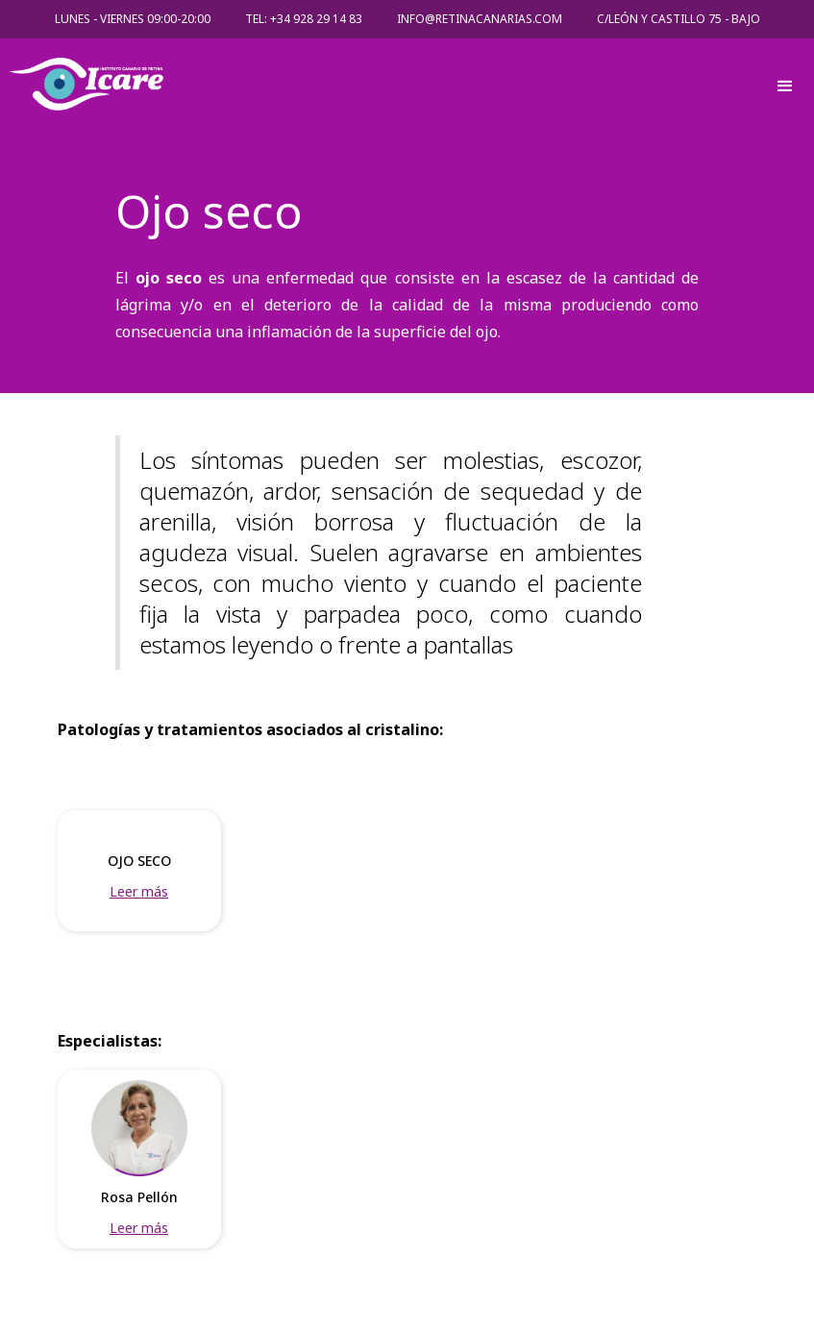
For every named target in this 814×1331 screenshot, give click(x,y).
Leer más (139, 891)
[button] (785, 89)
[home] (383, 89)
